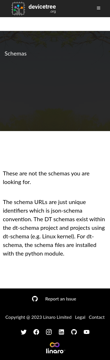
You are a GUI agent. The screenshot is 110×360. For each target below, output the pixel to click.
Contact (97, 317)
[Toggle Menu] (98, 8)
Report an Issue (60, 298)
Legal (80, 317)
